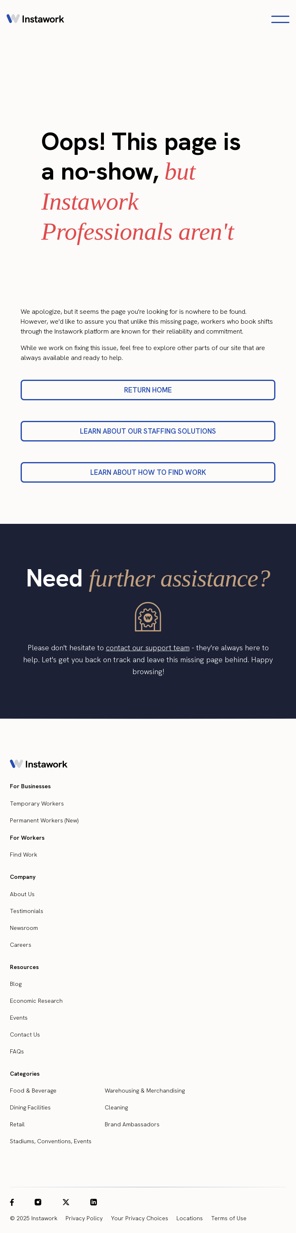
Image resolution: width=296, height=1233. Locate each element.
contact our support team (148, 647)
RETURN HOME (148, 390)
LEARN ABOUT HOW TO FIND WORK (148, 472)
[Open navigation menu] (280, 19)
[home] (35, 19)
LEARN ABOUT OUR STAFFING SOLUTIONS (148, 431)
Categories (25, 1073)
